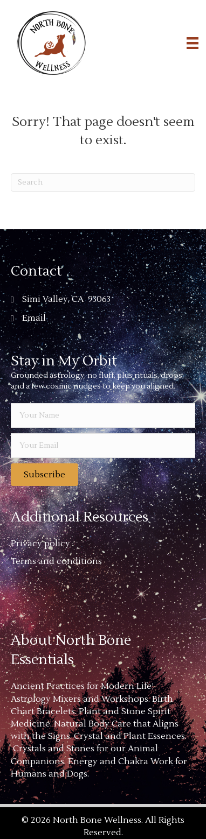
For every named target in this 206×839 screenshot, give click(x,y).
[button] (44, 474)
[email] (103, 445)
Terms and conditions (56, 561)
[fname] (103, 415)
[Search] (103, 182)
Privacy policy (40, 543)
